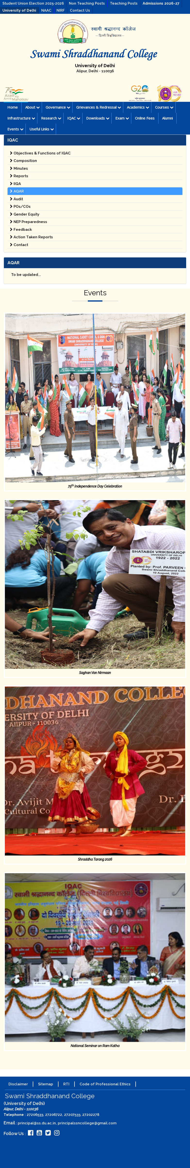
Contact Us (80, 10)
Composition (23, 161)
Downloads (97, 118)
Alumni (167, 118)
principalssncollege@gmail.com (87, 1123)
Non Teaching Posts (87, 3)
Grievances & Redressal (98, 107)
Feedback (21, 229)
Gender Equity (24, 214)
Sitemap (45, 1084)
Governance (58, 107)
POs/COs (20, 206)
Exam (122, 118)
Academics (138, 107)
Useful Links (41, 129)
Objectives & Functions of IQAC (40, 153)
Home (12, 107)
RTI (66, 1084)
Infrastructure (21, 118)
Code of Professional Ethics (105, 1084)
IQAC (73, 118)
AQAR (17, 191)
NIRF (61, 10)
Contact (19, 245)
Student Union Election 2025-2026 (33, 3)
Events (15, 129)
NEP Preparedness (28, 222)
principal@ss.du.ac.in (37, 1123)
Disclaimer (18, 1084)
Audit (16, 199)
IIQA (15, 184)
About (32, 107)
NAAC (46, 10)
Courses (164, 107)
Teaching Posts (124, 3)
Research (51, 118)
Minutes (19, 168)
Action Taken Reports (31, 237)
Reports (19, 176)
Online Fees (145, 118)
